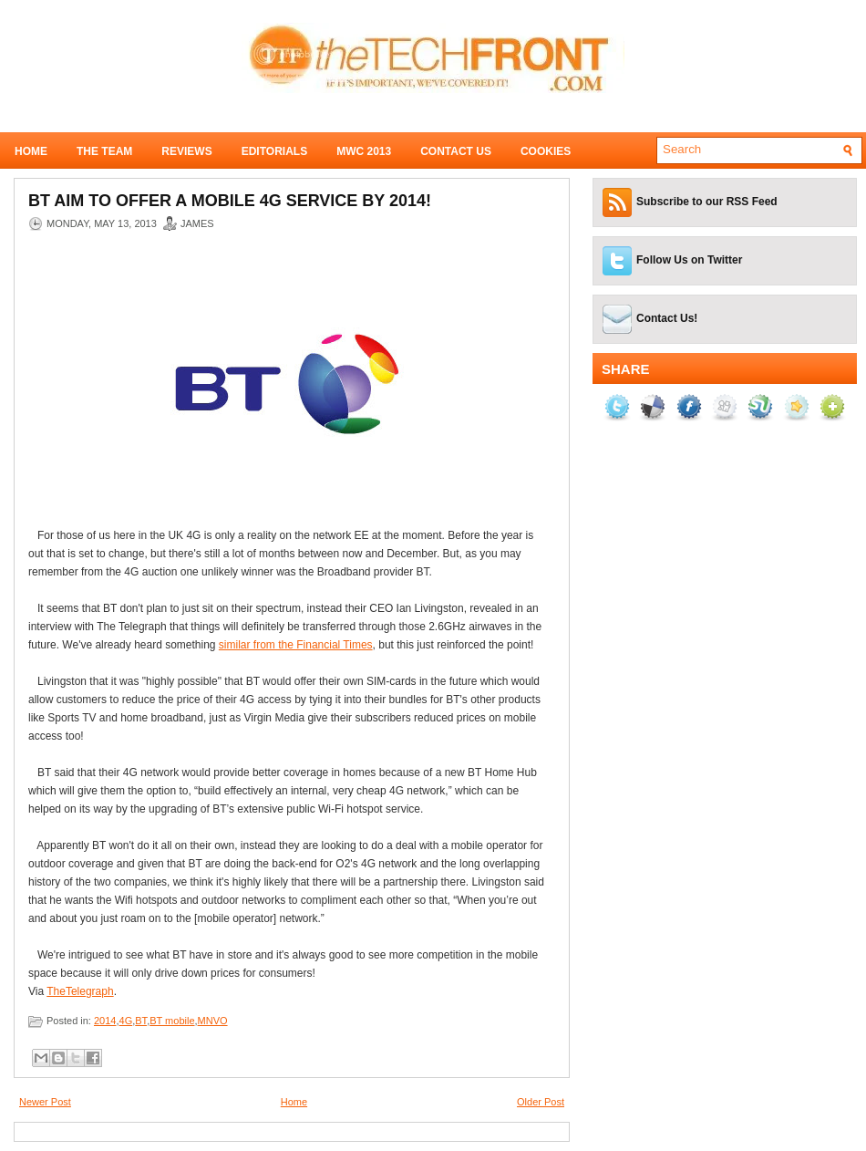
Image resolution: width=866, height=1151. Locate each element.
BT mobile (171, 1020)
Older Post (540, 1101)
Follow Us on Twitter (689, 260)
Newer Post (45, 1101)
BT (141, 1020)
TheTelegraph (79, 991)
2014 (105, 1020)
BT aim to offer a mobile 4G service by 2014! (229, 200)
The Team (104, 151)
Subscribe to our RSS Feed (707, 201)
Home (31, 151)
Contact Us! (666, 318)
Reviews (186, 151)
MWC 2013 (363, 151)
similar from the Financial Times (296, 644)
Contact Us (455, 151)
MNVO (213, 1020)
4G (126, 1020)
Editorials (274, 151)
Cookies (546, 151)
